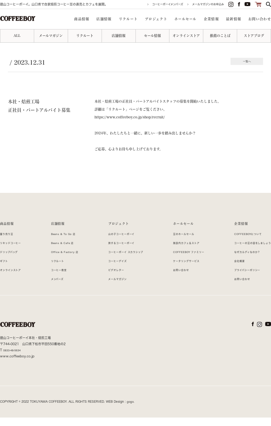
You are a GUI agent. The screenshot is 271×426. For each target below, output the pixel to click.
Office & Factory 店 (63, 260)
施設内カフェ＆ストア (180, 251)
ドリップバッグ (12, 260)
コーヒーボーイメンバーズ (167, 4)
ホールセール (176, 226)
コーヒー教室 (55, 278)
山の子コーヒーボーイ (116, 242)
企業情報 (231, 226)
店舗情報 (54, 226)
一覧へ (245, 61)
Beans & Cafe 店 (60, 251)
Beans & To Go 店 (62, 242)
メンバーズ (53, 287)
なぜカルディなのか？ (239, 260)
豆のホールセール (177, 242)
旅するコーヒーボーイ (116, 251)
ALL (16, 35)
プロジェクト (112, 226)
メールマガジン (111, 287)
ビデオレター (109, 278)
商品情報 (9, 226)
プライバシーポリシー (239, 278)
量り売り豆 (8, 242)
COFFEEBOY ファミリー (184, 260)
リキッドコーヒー (14, 251)
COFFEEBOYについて (240, 242)
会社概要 (229, 269)
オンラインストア (14, 278)
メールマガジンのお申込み (208, 4)
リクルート (53, 269)
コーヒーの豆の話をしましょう (246, 251)
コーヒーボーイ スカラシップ (122, 260)
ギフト (5, 269)
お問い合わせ (173, 278)
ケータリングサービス (180, 269)
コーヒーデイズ (111, 269)
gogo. (131, 410)
